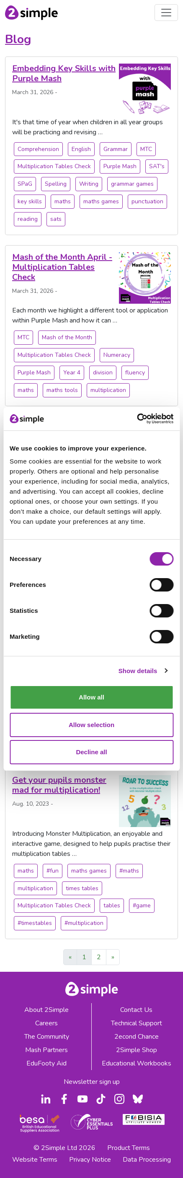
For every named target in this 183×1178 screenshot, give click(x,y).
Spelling (56, 184)
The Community (46, 1036)
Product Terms (128, 1147)
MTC (146, 149)
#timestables (35, 923)
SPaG (25, 184)
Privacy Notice (90, 1159)
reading (28, 219)
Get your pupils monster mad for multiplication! (59, 785)
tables (111, 905)
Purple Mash (120, 166)
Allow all (91, 697)
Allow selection (91, 724)
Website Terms (34, 1159)
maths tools (62, 390)
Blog (18, 39)
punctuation (147, 201)
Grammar (115, 149)
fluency (135, 372)
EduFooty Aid (46, 1063)
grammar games (132, 184)
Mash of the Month (67, 337)
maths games (101, 201)
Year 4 (71, 372)
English (81, 149)
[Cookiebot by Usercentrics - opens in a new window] (136, 418)
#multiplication (83, 923)
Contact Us (136, 1009)
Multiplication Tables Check (54, 166)
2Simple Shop (136, 1050)
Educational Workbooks (136, 1063)
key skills (30, 201)
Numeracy (116, 355)
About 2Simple (46, 1009)
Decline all (91, 751)
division (103, 372)
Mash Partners (46, 1050)
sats (56, 219)
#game (142, 905)
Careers (46, 1023)
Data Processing (147, 1159)
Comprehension (38, 149)
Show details (138, 670)
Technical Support (136, 1023)
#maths (129, 871)
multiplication (108, 390)
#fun (52, 871)
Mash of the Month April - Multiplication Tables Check (62, 267)
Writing (88, 184)
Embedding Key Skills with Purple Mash (64, 73)
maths (62, 201)
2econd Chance (136, 1036)
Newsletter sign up (92, 1081)
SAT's (157, 166)
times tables (82, 888)
